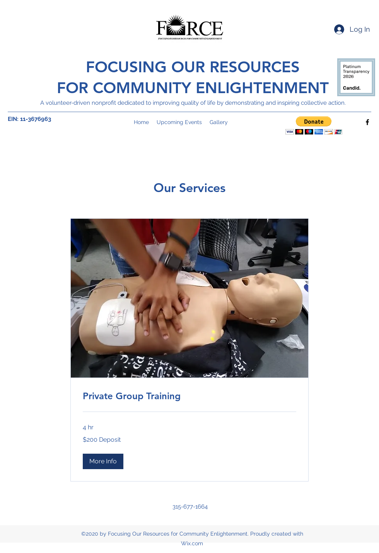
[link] (189, 396)
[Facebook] (367, 122)
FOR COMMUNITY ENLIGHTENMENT (193, 87)
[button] (313, 125)
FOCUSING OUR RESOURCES (193, 67)
